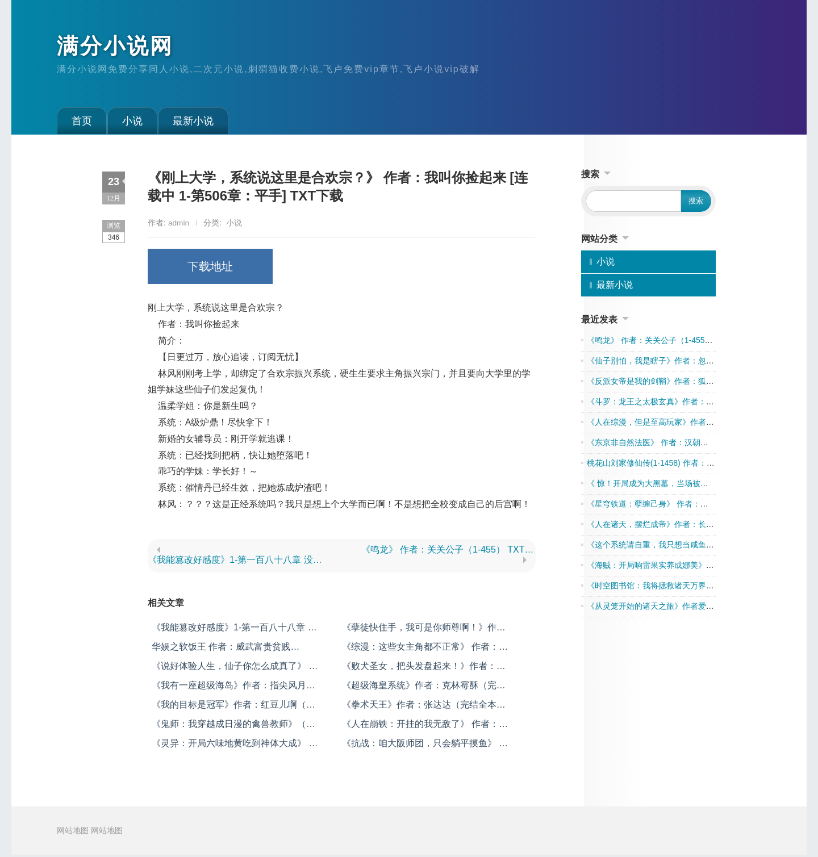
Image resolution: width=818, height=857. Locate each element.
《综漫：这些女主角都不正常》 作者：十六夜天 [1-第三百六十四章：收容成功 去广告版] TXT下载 (425, 649)
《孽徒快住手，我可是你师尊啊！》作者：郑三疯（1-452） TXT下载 (419, 630)
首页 (82, 123)
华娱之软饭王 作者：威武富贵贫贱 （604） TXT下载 (221, 649)
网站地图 (73, 833)
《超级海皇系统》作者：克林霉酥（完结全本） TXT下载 (424, 688)
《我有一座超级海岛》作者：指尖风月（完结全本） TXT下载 (229, 688)
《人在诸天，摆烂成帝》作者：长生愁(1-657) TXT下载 (684, 526)
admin (179, 224)
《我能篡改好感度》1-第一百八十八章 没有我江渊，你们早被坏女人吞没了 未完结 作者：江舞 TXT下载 (235, 561)
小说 (132, 123)
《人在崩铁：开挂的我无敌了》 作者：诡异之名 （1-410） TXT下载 (425, 726)
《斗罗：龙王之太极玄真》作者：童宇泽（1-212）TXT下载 (692, 403)
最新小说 (193, 123)
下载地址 (210, 268)
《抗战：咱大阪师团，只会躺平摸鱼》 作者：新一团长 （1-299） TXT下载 (425, 746)
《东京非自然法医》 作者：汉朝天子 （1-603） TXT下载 (687, 444)
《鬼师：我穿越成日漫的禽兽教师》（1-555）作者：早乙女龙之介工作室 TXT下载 (233, 726)
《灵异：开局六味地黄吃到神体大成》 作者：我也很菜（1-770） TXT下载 (235, 746)
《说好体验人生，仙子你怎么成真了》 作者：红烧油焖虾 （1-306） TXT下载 (235, 668)
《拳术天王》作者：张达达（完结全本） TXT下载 (424, 707)
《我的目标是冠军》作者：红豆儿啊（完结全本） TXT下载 (233, 707)
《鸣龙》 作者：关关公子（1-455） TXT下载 (448, 551)
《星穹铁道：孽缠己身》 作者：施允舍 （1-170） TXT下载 (691, 506)
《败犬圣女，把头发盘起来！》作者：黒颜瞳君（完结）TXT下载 (424, 668)
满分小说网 (118, 47)
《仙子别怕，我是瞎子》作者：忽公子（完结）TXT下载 (685, 362)
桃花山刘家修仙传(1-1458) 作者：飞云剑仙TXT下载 (678, 465)
